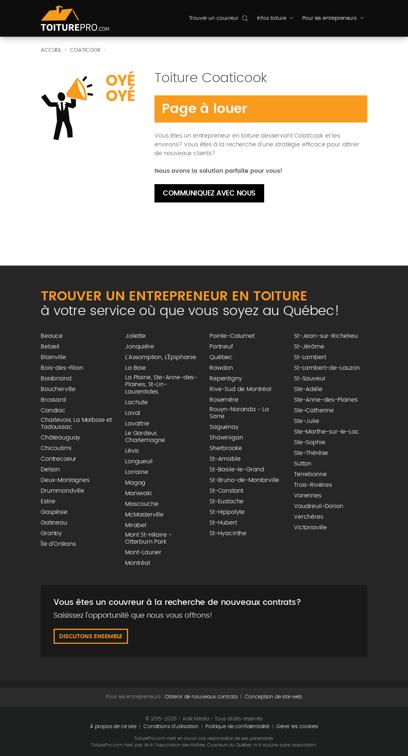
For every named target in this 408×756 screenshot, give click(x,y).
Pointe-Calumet (232, 336)
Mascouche (142, 504)
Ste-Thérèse (311, 453)
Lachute (136, 402)
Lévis (132, 451)
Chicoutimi (56, 448)
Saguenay (224, 427)
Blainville (53, 357)
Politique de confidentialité (237, 726)
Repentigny (226, 378)
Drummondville (62, 491)
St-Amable (225, 459)
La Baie (135, 368)
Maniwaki (138, 493)
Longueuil (139, 461)
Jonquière (139, 347)
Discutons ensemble (91, 636)
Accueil (51, 50)
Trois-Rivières (313, 485)
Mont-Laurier (143, 552)
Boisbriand (56, 378)
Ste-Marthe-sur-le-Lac (326, 432)
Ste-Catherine (314, 410)
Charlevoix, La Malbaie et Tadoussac (76, 423)
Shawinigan (226, 438)
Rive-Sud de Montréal (241, 389)
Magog (135, 483)
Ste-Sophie (309, 442)
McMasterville (144, 515)
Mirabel (135, 525)
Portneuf (221, 347)
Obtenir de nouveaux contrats (201, 697)
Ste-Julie (306, 421)
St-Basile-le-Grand (237, 469)
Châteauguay (60, 438)
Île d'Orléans (58, 544)
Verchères (308, 517)
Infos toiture (277, 20)
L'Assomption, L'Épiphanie (160, 357)
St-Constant (226, 491)
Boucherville (58, 389)
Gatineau (54, 523)
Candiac (53, 410)
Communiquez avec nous (209, 193)
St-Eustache (227, 501)
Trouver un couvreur (213, 18)
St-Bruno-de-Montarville (244, 480)
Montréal (137, 563)
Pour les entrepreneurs (334, 20)
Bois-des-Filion (62, 368)
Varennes (307, 495)
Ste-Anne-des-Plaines (326, 400)
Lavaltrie (137, 424)
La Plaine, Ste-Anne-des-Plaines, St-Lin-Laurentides (161, 384)
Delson (50, 469)
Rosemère (224, 400)
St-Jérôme (309, 347)
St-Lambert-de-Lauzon (327, 368)
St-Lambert (310, 357)
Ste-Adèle (308, 389)
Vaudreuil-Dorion (318, 506)
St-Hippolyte (227, 512)
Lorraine (136, 472)
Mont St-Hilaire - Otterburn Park (148, 538)
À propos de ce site (113, 726)
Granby (51, 533)
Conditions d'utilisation (170, 726)
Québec (221, 357)
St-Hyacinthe (228, 533)
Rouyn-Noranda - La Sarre (239, 412)
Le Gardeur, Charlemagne (145, 436)
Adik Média (195, 719)
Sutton (303, 464)
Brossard (53, 400)
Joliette (135, 336)
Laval (132, 413)
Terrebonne (310, 474)
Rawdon (221, 368)
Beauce (52, 336)
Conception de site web (273, 697)
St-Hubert (223, 523)
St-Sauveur (309, 378)
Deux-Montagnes (65, 480)
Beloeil (50, 347)
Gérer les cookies (297, 726)
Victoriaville (310, 527)
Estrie (48, 501)
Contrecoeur (58, 459)
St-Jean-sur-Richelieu (326, 336)
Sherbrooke (226, 448)
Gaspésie (54, 512)
